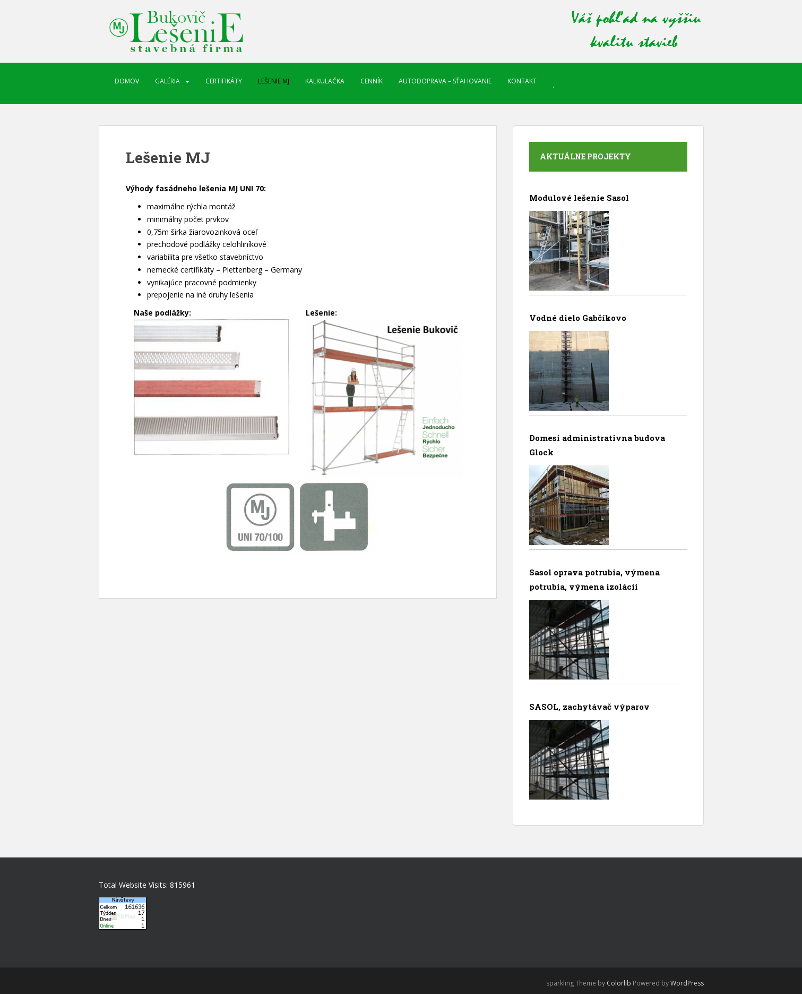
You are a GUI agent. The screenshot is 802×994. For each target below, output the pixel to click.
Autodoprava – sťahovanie (445, 81)
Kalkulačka (324, 81)
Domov (127, 81)
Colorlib (619, 983)
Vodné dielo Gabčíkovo (577, 317)
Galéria (167, 81)
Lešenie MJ (273, 81)
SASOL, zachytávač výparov (589, 706)
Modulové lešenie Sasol (579, 197)
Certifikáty (223, 81)
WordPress (687, 983)
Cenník (371, 81)
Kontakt (522, 81)
